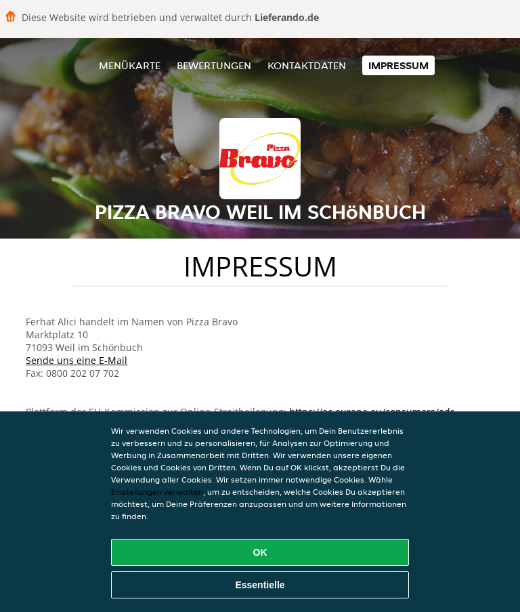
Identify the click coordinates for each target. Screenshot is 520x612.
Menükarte (129, 65)
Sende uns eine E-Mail (76, 360)
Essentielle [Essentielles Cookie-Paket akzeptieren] (259, 584)
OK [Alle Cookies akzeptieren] (260, 552)
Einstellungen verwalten (157, 492)
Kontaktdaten (306, 65)
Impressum (398, 65)
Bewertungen (214, 65)
